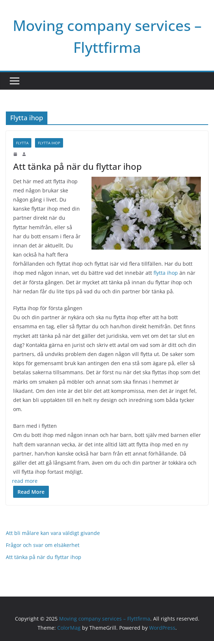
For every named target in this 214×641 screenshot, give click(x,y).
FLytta (22, 142)
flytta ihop (165, 272)
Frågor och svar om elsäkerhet (42, 545)
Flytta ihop (49, 142)
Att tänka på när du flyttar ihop (77, 166)
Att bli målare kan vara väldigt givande (53, 532)
